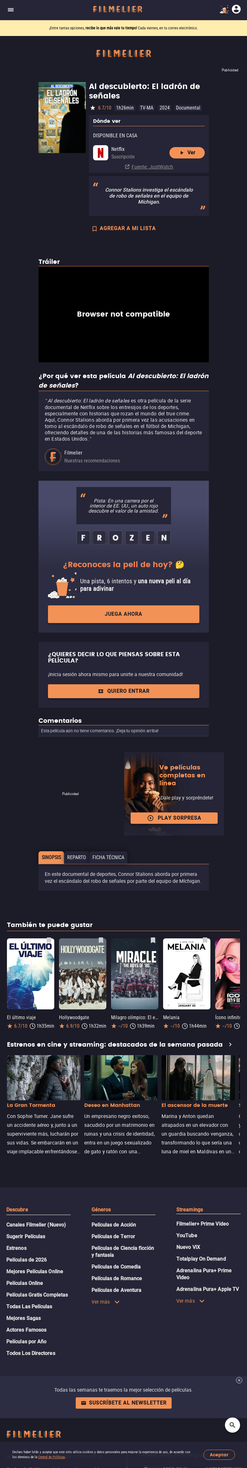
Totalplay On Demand (201, 1259)
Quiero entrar (124, 691)
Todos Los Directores (30, 1353)
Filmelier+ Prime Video (202, 1224)
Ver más (105, 1302)
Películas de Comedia (116, 1267)
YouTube (186, 1236)
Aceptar (219, 1455)
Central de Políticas (51, 1457)
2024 (165, 108)
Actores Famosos (26, 1330)
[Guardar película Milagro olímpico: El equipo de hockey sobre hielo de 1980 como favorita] (153, 940)
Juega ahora (123, 614)
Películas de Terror (113, 1236)
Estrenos (16, 1248)
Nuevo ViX (188, 1247)
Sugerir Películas (25, 1236)
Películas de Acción (113, 1225)
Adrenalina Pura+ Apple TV (207, 1289)
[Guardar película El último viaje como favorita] (49, 940)
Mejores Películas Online (34, 1272)
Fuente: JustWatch (152, 166)
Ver (187, 153)
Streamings (189, 1210)
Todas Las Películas (29, 1307)
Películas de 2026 (26, 1260)
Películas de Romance (116, 1278)
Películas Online (24, 1283)
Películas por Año (26, 1342)
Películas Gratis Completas (37, 1295)
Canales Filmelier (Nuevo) (36, 1225)
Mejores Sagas (23, 1318)
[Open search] (232, 1425)
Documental (188, 108)
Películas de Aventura (116, 1290)
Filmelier (73, 453)
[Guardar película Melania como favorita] (205, 940)
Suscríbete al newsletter (124, 1403)
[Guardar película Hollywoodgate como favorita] (101, 940)
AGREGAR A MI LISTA (123, 229)
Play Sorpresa (174, 818)
